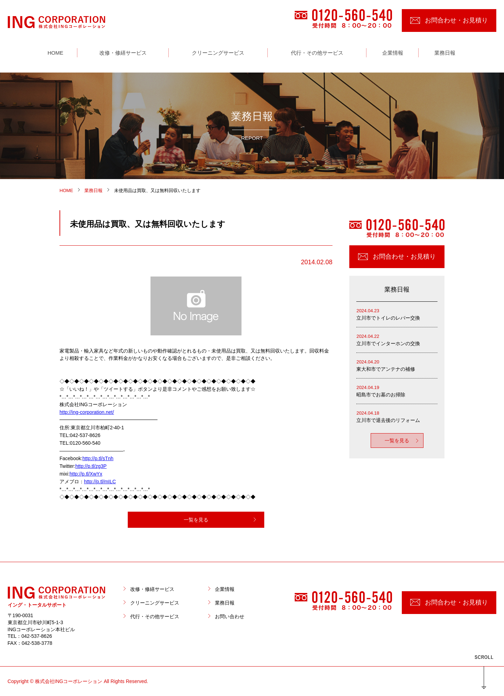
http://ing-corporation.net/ (86, 412)
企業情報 (224, 589)
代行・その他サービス (154, 616)
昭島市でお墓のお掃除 (397, 390)
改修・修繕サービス (152, 589)
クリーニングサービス (154, 602)
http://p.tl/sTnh (97, 458)
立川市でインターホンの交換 (397, 339)
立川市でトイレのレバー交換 (397, 314)
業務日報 (224, 602)
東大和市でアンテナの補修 (397, 365)
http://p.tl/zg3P (91, 466)
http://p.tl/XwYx (86, 474)
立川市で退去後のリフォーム (397, 416)
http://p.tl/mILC (100, 481)
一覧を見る (196, 520)
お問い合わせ (229, 616)
